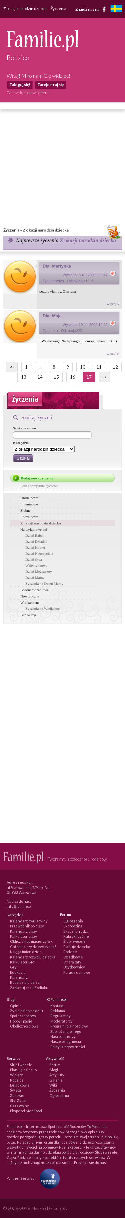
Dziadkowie (73, 957)
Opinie (16, 1005)
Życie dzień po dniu (26, 1010)
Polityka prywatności (67, 1047)
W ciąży (16, 1075)
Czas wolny (19, 1106)
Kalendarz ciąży (23, 931)
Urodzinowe (29, 498)
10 (82, 367)
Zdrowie (17, 1095)
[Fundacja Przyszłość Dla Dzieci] (48, 1178)
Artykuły (56, 1075)
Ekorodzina (72, 926)
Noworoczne (29, 596)
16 (72, 377)
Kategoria (21, 443)
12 (115, 367)
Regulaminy (60, 1015)
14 (40, 377)
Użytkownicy (74, 967)
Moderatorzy (61, 1021)
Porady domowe (76, 972)
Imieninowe (29, 504)
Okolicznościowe (24, 1026)
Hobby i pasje (21, 1021)
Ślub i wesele (74, 941)
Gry (13, 967)
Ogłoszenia (73, 921)
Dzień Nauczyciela (39, 553)
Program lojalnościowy (69, 1026)
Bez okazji (28, 615)
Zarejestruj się (50, 84)
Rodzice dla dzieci (25, 982)
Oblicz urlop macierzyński (32, 941)
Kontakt (57, 1005)
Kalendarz (19, 977)
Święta (15, 1090)
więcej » (113, 304)
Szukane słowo (24, 428)
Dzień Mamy (35, 577)
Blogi (53, 1070)
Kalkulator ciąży (23, 936)
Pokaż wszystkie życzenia (39, 486)
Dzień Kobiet (35, 547)
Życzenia (11, 230)
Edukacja (18, 972)
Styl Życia (18, 1100)
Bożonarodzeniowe (34, 590)
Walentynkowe (36, 565)
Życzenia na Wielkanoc (42, 608)
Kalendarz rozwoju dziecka (33, 957)
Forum (54, 1065)
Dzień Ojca (33, 559)
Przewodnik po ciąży (27, 926)
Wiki (53, 1085)
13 (23, 377)
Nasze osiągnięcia (65, 1041)
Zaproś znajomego (65, 1031)
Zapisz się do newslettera (28, 92)
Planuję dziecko (76, 946)
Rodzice (70, 951)
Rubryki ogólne (76, 936)
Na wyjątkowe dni (33, 529)
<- (12, 367)
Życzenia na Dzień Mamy (44, 583)
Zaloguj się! (19, 84)
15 (56, 377)
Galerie (56, 1080)
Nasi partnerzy (63, 1036)
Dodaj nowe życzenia (37, 478)
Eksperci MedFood (26, 1111)
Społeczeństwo (23, 1015)
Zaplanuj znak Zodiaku (29, 987)
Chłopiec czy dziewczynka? (33, 946)
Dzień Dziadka (36, 541)
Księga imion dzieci (26, 951)
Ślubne (25, 510)
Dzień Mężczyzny (38, 571)
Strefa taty (72, 962)
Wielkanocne (30, 602)
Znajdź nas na (91, 9)
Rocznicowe (29, 517)
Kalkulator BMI (22, 962)
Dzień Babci (34, 535)
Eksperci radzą (76, 931)
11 (99, 367)
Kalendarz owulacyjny (29, 921)
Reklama (57, 1010)
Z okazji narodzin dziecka (40, 523)
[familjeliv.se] (116, 9)
